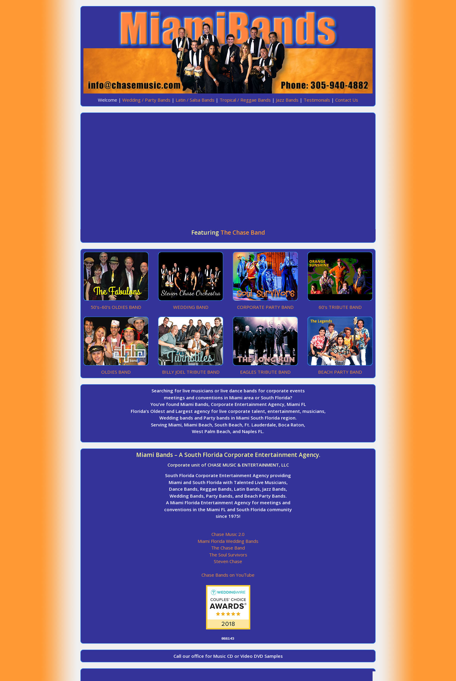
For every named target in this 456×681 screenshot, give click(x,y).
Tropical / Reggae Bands (245, 100)
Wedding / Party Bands (146, 100)
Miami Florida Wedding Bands (228, 541)
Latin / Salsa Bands (195, 100)
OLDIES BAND (116, 372)
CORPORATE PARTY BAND (265, 307)
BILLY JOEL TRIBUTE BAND (191, 372)
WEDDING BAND (190, 307)
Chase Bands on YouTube (228, 575)
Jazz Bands (287, 100)
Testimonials (317, 100)
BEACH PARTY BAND (340, 372)
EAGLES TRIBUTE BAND (265, 372)
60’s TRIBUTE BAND (340, 307)
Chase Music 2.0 (228, 534)
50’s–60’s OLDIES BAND (116, 307)
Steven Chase (228, 561)
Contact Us (346, 100)
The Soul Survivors (228, 555)
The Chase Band (242, 232)
